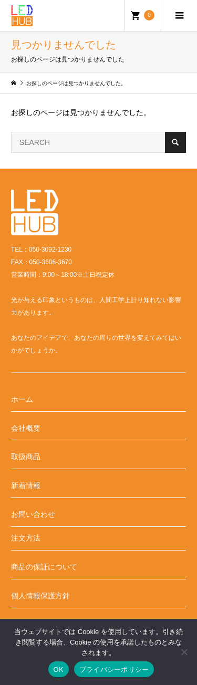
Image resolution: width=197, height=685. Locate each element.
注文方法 (25, 538)
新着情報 (25, 485)
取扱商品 (25, 456)
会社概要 (25, 428)
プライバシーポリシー (114, 669)
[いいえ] (184, 652)
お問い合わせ (33, 514)
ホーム (22, 399)
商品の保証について (44, 567)
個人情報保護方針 (40, 595)
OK (59, 669)
